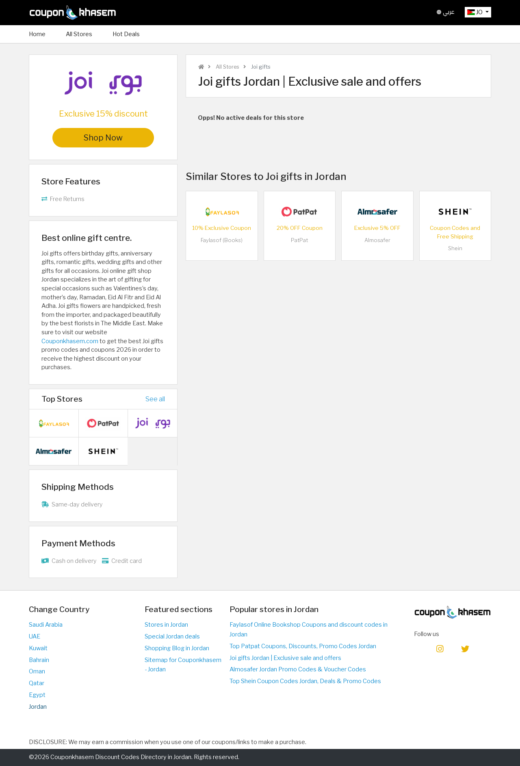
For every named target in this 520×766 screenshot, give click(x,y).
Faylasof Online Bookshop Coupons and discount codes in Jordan (309, 629)
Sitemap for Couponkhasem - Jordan (183, 664)
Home (37, 34)
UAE (34, 636)
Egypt (37, 695)
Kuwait (38, 648)
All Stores (79, 34)
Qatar (36, 683)
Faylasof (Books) (222, 240)
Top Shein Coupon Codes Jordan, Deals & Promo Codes (305, 681)
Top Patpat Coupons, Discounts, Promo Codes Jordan (303, 646)
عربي (446, 11)
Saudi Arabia (46, 624)
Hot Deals (126, 34)
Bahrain (39, 660)
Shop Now (103, 138)
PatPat (299, 240)
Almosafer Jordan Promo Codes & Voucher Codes (298, 669)
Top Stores (61, 399)
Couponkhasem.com (69, 341)
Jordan (38, 706)
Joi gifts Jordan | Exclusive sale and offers (285, 658)
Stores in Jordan (166, 624)
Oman (37, 671)
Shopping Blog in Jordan (177, 648)
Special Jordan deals (172, 636)
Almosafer (377, 240)
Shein (455, 248)
